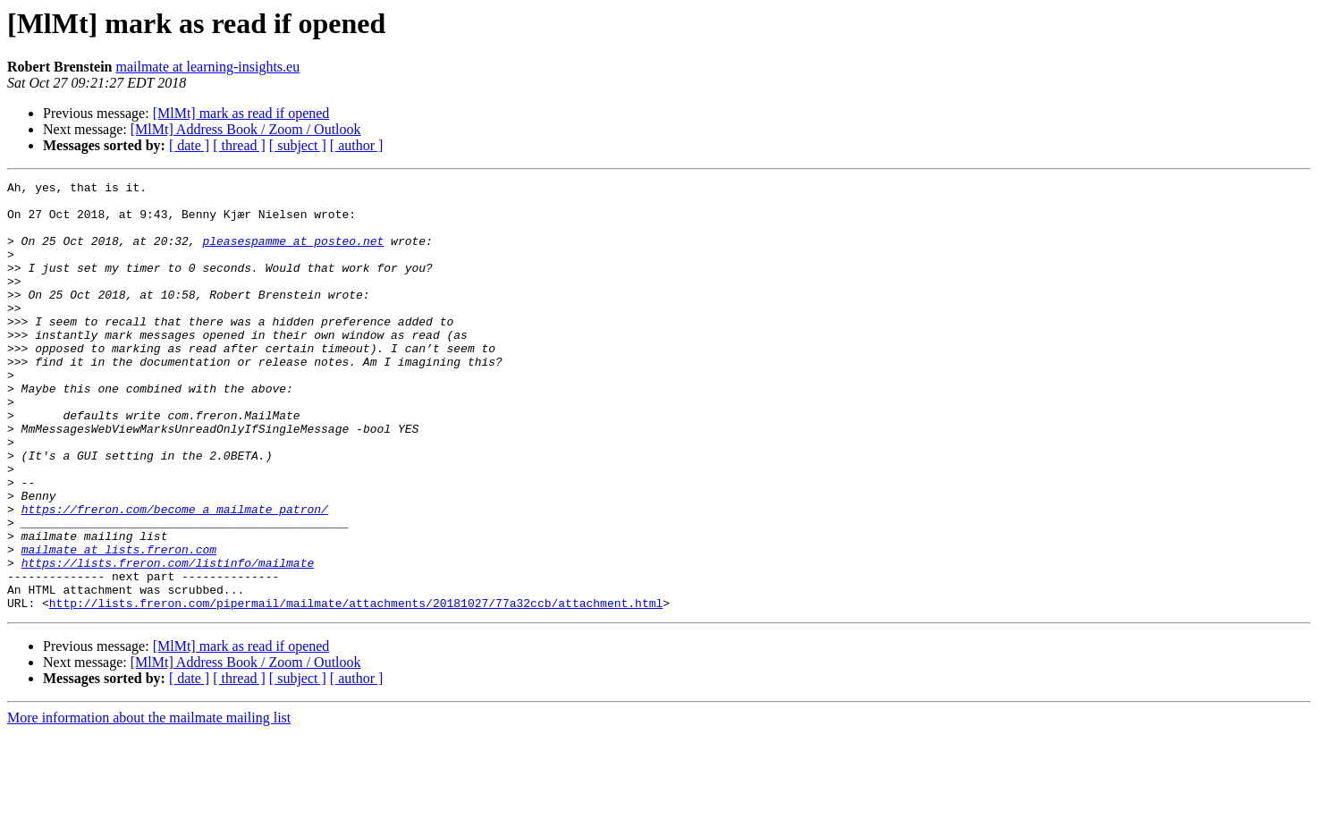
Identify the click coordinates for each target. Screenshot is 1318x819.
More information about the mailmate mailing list (149, 803)
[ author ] (357, 145)
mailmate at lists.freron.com (118, 624)
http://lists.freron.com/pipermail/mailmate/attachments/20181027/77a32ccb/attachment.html (356, 688)
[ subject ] (297, 145)
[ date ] (189, 145)
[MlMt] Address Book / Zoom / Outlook (246, 129)
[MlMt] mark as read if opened (241, 113)
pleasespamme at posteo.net (293, 254)
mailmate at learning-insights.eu (207, 66)
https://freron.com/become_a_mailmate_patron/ (174, 576)
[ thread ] (239, 145)
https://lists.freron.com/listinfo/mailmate (168, 640)
